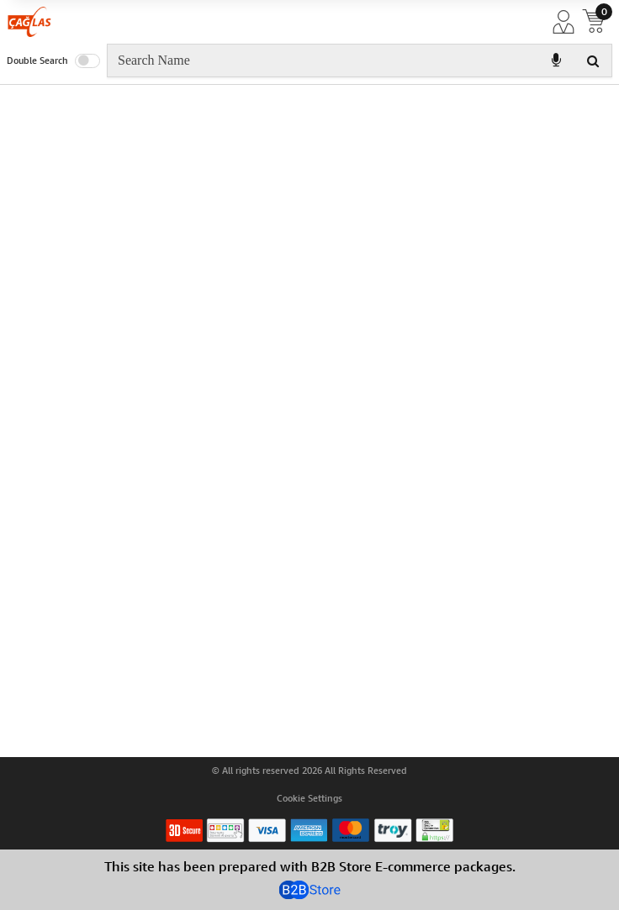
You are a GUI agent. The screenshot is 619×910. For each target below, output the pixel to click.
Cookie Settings (309, 798)
